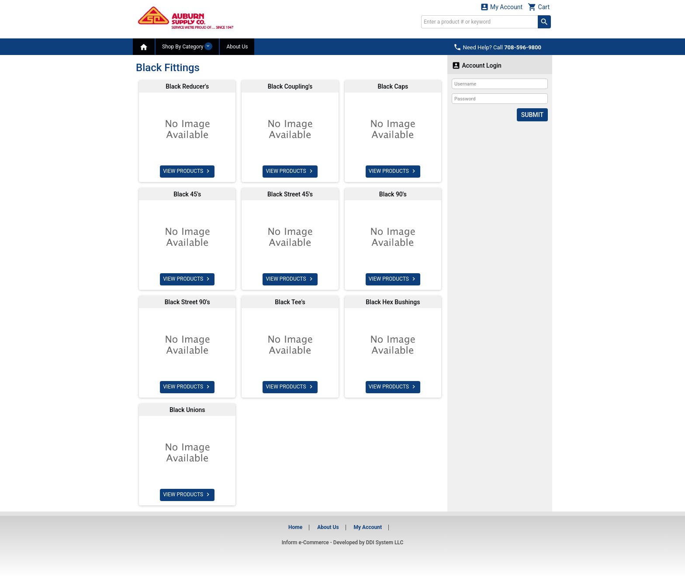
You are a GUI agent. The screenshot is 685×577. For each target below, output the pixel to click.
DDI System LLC (385, 542)
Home (295, 527)
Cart (539, 7)
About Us (237, 47)
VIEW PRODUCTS (187, 171)
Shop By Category (187, 46)
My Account (501, 7)
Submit (532, 114)
